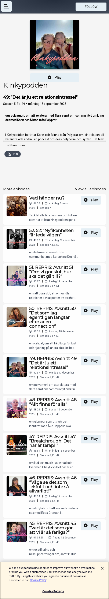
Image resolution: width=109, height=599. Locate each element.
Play (55, 77)
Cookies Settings (53, 593)
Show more (16, 145)
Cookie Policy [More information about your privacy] (38, 582)
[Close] (102, 570)
